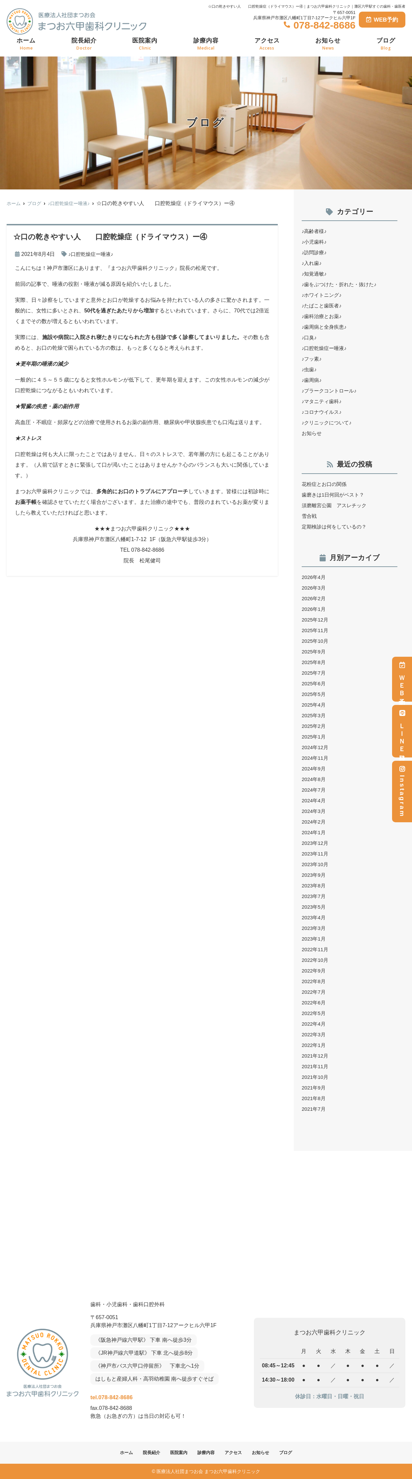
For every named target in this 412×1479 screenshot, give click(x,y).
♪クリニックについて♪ (328, 422)
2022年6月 (314, 1002)
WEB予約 (382, 20)
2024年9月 (314, 768)
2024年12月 (316, 747)
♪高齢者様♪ (315, 231)
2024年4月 (314, 800)
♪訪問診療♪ (315, 252)
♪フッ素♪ (312, 359)
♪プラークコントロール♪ (331, 391)
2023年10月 (316, 864)
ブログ (385, 44)
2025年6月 (314, 683)
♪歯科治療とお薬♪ (323, 316)
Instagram (402, 792)
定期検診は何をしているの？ (336, 526)
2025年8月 (314, 662)
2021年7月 (314, 1109)
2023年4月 (314, 917)
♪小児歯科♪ (315, 242)
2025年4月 (314, 705)
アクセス (267, 44)
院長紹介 (84, 44)
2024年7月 (314, 790)
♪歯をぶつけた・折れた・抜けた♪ (341, 284)
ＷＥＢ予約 (402, 679)
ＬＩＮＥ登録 (402, 731)
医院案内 (144, 44)
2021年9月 (314, 1087)
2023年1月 (314, 939)
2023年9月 (314, 875)
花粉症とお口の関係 (326, 484)
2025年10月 (316, 641)
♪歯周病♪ (312, 380)
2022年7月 (314, 992)
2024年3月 (314, 811)
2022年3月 (314, 1034)
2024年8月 (314, 779)
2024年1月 (314, 832)
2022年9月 (314, 970)
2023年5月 (314, 907)
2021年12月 (316, 1056)
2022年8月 (314, 981)
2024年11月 (316, 758)
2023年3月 (314, 928)
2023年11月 (316, 853)
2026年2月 (314, 598)
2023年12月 (316, 843)
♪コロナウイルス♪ (323, 412)
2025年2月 (314, 726)
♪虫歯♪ (310, 369)
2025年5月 (314, 694)
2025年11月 (316, 630)
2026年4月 (314, 577)
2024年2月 (314, 822)
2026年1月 (314, 609)
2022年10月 (316, 960)
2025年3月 (314, 715)
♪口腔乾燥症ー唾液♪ (92, 254)
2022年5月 (314, 1013)
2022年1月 (314, 1045)
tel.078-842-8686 (133, 1395)
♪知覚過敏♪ (315, 274)
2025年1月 (314, 737)
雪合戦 (310, 516)
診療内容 (206, 44)
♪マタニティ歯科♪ (323, 401)
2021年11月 (316, 1066)
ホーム (26, 44)
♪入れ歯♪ (312, 263)
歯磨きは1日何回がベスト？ (335, 495)
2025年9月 (314, 651)
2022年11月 (316, 949)
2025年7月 (314, 673)
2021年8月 (314, 1098)
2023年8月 (314, 885)
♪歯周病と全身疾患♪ (326, 327)
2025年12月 (316, 620)
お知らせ (328, 44)
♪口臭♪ (310, 337)
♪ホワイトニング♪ (323, 295)
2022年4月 (314, 1024)
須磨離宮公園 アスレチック (336, 505)
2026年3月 (314, 588)
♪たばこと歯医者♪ (323, 305)
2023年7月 (314, 896)
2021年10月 (316, 1077)
